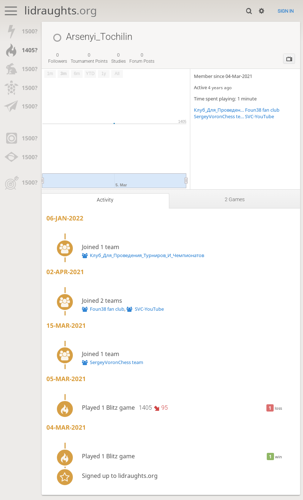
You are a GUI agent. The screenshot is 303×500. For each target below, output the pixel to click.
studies (118, 58)
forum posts (141, 58)
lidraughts (60, 10)
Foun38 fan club (262, 110)
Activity (105, 200)
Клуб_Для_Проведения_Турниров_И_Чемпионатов (219, 110)
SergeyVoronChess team (219, 116)
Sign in (286, 11)
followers (57, 58)
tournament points (89, 58)
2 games (235, 199)
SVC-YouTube (259, 116)
